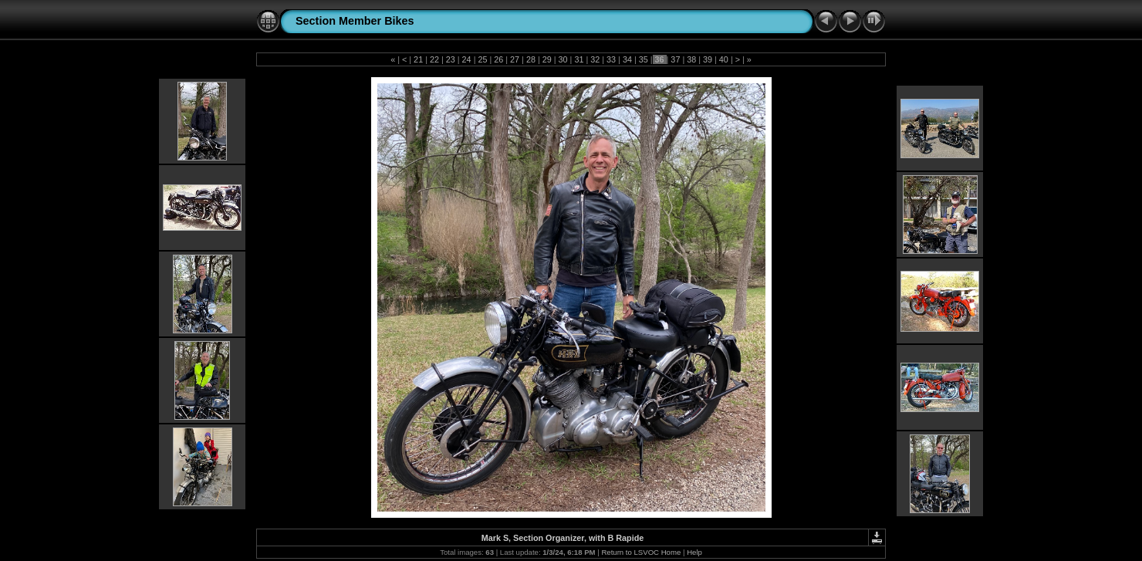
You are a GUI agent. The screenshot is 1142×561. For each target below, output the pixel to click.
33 (611, 59)
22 (434, 59)
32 (595, 59)
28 (531, 59)
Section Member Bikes (355, 21)
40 (724, 59)
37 (675, 59)
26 (498, 59)
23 (451, 59)
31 (579, 59)
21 (418, 59)
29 (547, 59)
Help (694, 552)
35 (643, 59)
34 (627, 59)
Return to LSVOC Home (641, 552)
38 (691, 59)
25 (482, 59)
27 (515, 59)
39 (708, 59)
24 (467, 59)
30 (563, 59)
